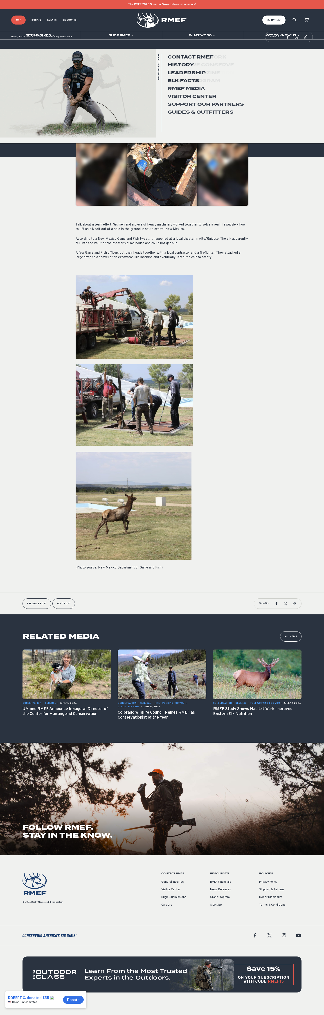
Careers (166, 916)
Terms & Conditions (272, 916)
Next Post (64, 615)
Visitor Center (170, 901)
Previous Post (37, 615)
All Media (290, 647)
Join (18, 20)
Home (14, 48)
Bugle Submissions (173, 908)
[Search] (294, 20)
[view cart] (307, 20)
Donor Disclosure (271, 908)
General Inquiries (172, 893)
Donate (36, 20)
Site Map (216, 916)
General (81, 106)
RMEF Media (25, 48)
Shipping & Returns (271, 901)
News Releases (220, 901)
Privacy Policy (268, 893)
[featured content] (162, 986)
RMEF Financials (220, 893)
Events (52, 20)
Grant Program (220, 908)
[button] (287, 48)
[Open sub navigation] (40, 35)
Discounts (70, 20)
